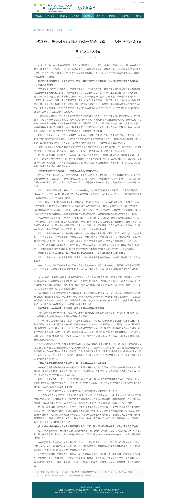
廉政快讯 (88, 16)
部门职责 (50, 16)
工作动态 (75, 16)
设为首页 (133, 2)
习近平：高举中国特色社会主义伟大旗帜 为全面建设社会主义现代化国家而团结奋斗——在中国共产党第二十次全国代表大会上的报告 (86, 472)
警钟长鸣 (100, 16)
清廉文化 (113, 16)
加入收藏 (141, 2)
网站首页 (38, 16)
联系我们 (125, 16)
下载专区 (137, 16)
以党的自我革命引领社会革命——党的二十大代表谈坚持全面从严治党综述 (65, 475)
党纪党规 (63, 16)
